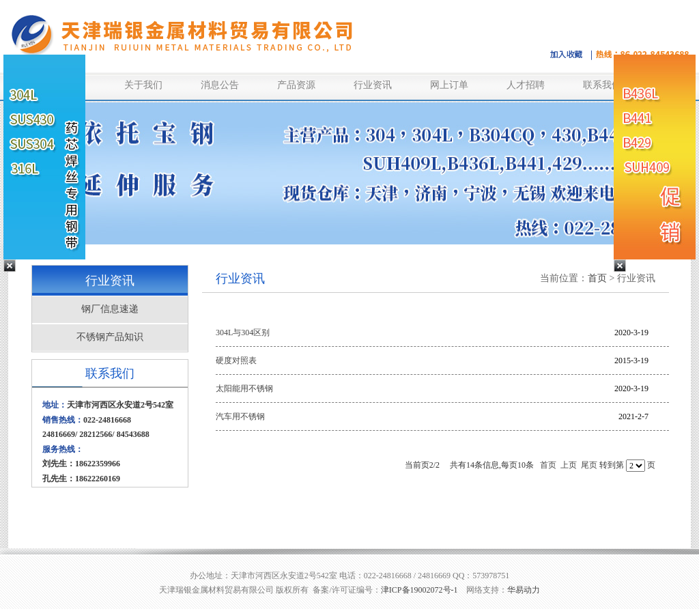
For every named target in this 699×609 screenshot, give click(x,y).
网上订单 (449, 85)
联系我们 (602, 85)
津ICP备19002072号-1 (419, 590)
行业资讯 (373, 85)
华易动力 (523, 590)
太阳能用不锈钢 (244, 388)
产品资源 (296, 85)
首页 (597, 278)
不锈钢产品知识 (109, 337)
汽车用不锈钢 (240, 416)
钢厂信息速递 (110, 309)
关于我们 (143, 85)
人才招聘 (526, 85)
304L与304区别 (243, 332)
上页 (568, 465)
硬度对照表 (236, 360)
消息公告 (220, 85)
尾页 (589, 465)
